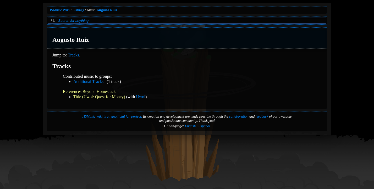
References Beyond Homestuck (89, 91)
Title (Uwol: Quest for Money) (99, 96)
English (190, 126)
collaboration (239, 116)
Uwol (140, 96)
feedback (262, 116)
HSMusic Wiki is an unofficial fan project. (112, 116)
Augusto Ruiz (107, 10)
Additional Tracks (88, 81)
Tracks (73, 55)
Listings (78, 10)
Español (204, 126)
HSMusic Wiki (59, 10)
